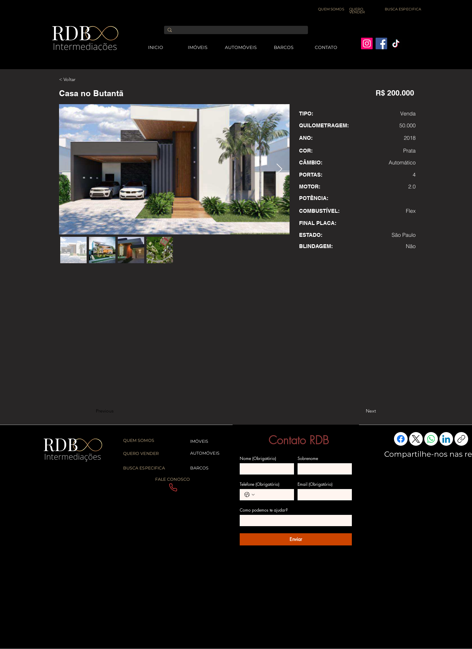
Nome (258, 458)
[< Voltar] (78, 79)
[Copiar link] (461, 439)
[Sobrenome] (323, 469)
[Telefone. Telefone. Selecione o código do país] (249, 494)
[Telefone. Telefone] (272, 494)
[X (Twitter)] (416, 439)
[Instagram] (367, 43)
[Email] (323, 494)
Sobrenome (308, 458)
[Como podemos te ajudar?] (294, 520)
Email (315, 484)
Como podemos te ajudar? (264, 509)
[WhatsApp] (431, 439)
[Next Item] (279, 169)
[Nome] (265, 469)
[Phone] (173, 488)
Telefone (259, 484)
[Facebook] (381, 43)
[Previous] (115, 411)
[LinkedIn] (446, 439)
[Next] (361, 411)
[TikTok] (396, 43)
